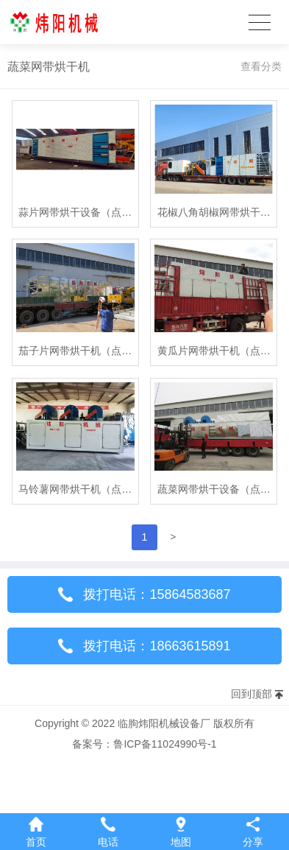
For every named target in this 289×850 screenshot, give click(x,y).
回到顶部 (251, 694)
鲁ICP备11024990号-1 (164, 744)
